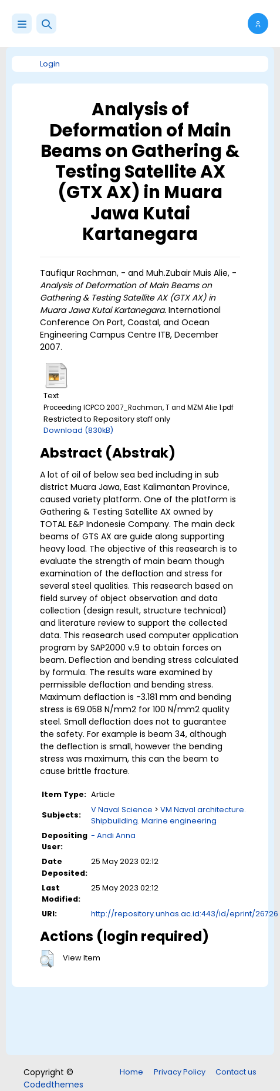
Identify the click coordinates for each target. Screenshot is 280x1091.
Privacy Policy (179, 1072)
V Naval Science (122, 810)
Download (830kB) (78, 430)
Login (50, 64)
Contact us (236, 1072)
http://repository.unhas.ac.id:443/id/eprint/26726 (184, 914)
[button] (46, 24)
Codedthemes (53, 1084)
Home (131, 1072)
